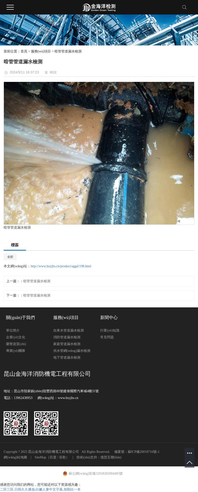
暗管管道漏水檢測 (68, 51)
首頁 (24, 51)
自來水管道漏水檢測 (68, 330)
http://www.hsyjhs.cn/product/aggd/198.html (60, 266)
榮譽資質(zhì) (16, 344)
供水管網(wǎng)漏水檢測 (71, 351)
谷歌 (62, 457)
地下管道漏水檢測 (66, 357)
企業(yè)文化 (15, 337)
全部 (10, 257)
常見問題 (107, 337)
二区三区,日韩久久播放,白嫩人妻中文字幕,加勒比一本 (40, 489)
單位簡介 (13, 330)
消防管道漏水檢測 (66, 337)
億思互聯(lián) (110, 457)
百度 (53, 457)
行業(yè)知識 (109, 330)
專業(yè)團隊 (15, 351)
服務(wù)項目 (41, 51)
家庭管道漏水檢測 (66, 344)
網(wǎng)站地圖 (15, 457)
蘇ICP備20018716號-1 (144, 452)
